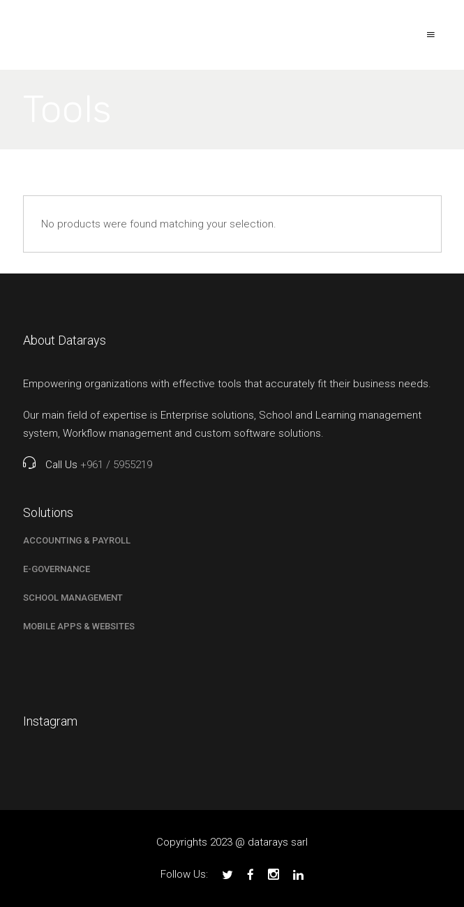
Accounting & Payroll (76, 540)
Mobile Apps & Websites (79, 626)
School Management (73, 597)
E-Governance (56, 569)
